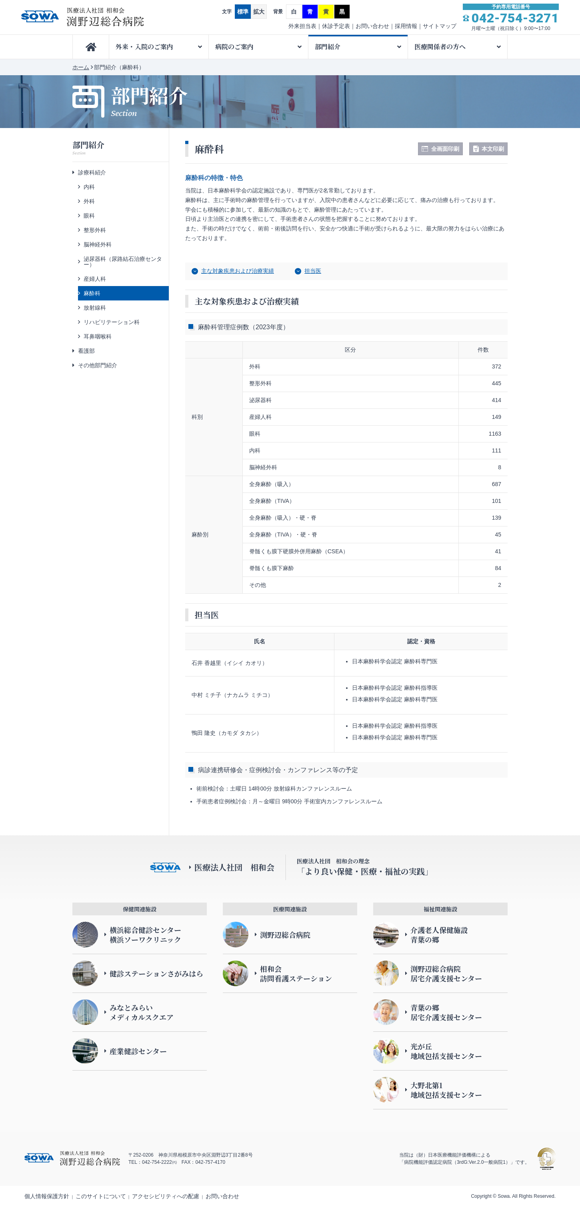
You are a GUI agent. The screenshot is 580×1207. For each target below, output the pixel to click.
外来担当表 (302, 26)
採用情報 (406, 26)
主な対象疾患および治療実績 (237, 271)
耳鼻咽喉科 (98, 336)
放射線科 (95, 307)
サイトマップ (439, 26)
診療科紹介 (92, 172)
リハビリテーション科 (112, 322)
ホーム (80, 67)
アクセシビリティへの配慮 (165, 1196)
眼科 (89, 215)
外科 (89, 201)
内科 (89, 187)
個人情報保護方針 (46, 1196)
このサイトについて (101, 1196)
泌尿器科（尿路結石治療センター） (123, 262)
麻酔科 (92, 293)
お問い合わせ (372, 26)
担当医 (312, 271)
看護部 (86, 351)
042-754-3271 (515, 18)
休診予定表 (336, 26)
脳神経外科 (98, 244)
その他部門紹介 (97, 365)
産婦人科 (95, 279)
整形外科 (95, 230)
